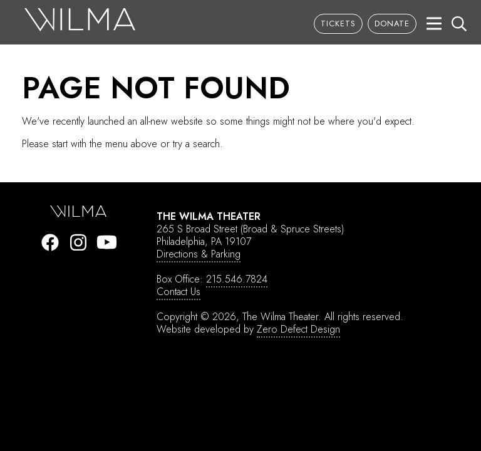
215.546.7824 (236, 279)
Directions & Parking (198, 254)
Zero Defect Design (298, 329)
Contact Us (178, 291)
